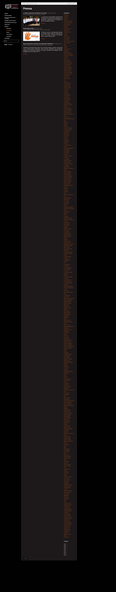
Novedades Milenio (68, 354)
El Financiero (66, 135)
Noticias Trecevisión (68, 340)
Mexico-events (67, 310)
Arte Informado (67, 38)
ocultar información (71, 3)
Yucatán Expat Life (67, 518)
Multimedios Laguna (68, 321)
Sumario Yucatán (67, 456)
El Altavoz (66, 126)
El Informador (66, 142)
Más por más (66, 297)
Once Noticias (66, 357)
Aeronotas (66, 19)
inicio (24, 3)
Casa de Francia (67, 70)
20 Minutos (66, 16)
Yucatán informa (67, 521)
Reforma (65, 407)
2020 (65, 544)
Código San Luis (67, 86)
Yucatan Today (67, 529)
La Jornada (66, 266)
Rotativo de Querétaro (68, 428)
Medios (6, 26)
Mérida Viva (66, 306)
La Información (67, 264)
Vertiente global (67, 487)
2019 (65, 545)
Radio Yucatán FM (67, 402)
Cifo (64, 80)
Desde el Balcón (67, 107)
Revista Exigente (67, 414)
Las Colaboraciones (68, 283)
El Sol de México (67, 162)
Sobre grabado (67, 450)
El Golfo (65, 137)
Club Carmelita (67, 84)
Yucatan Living (67, 526)
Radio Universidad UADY (69, 400)
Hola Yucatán (66, 231)
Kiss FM (65, 255)
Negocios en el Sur (68, 329)
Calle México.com (67, 61)
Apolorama (66, 30)
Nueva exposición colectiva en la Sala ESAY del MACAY (38, 43)
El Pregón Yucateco (68, 156)
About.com (66, 18)
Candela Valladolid (68, 67)
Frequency (66, 204)
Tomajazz (66, 473)
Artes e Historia (67, 42)
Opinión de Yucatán (68, 359)
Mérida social (66, 304)
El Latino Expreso (67, 145)
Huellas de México (67, 235)
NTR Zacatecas (67, 355)
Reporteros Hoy (67, 411)
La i (64, 262)
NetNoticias (66, 331)
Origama (65, 365)
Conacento (66, 90)
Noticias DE (66, 337)
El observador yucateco (68, 148)
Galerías (8, 36)
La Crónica (66, 258)
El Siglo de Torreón (68, 160)
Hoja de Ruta (66, 230)
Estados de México (67, 180)
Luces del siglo (67, 295)
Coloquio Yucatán (67, 87)
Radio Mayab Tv (67, 399)
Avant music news (67, 49)
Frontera (65, 205)
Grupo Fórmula (67, 224)
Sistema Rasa (66, 448)
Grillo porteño (66, 222)
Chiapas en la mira (67, 73)
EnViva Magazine (67, 174)
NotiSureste (66, 352)
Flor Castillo (66, 200)
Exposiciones (8, 15)
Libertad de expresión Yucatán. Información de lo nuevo (69, 288)
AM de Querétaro (67, 28)
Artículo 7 (66, 45)
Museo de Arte (67, 324)
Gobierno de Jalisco (68, 218)
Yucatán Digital (67, 514)
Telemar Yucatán (67, 464)
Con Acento (66, 89)
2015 (65, 550)
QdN (65, 396)
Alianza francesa (67, 24)
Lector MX (66, 284)
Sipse (65, 447)
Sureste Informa (67, 458)
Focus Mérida (66, 202)
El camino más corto (68, 128)
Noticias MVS (66, 338)
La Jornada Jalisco (67, 267)
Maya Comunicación (68, 300)
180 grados (66, 14)
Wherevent (66, 496)
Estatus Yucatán (67, 182)
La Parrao (66, 270)
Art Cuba (65, 33)
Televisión (9, 34)
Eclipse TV (66, 123)
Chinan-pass (66, 76)
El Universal (66, 165)
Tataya (65, 459)
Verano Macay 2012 (28, 28)
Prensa (9, 30)
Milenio (65, 318)
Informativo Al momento (68, 244)
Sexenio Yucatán (67, 438)
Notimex (65, 349)
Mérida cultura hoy (67, 303)
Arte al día (66, 35)
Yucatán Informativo (68, 523)
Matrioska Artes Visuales (69, 298)
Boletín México (67, 52)
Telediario (66, 462)
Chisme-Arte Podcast (10, 20)
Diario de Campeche (68, 109)
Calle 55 (65, 58)
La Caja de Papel (67, 256)
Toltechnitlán (66, 472)
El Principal (66, 157)
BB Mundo (66, 50)
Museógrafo (66, 328)
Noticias (8, 28)
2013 (65, 553)
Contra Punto (66, 97)
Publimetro (66, 388)
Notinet (65, 351)
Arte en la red (66, 36)
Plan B (65, 374)
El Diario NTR (66, 134)
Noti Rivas (66, 335)
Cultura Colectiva (67, 103)
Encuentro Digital (67, 171)
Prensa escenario (67, 379)
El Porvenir (66, 154)
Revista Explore (67, 416)
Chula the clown (67, 78)
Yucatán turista (67, 531)
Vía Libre (65, 489)
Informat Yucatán (67, 241)
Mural (65, 323)
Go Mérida (66, 216)
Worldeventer (66, 498)
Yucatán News (67, 527)
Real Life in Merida (67, 403)
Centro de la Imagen (68, 72)
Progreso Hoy (66, 383)
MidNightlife (66, 317)
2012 (65, 555)
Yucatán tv (66, 532)
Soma (65, 453)
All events (66, 27)
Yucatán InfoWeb (67, 524)
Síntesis (65, 445)
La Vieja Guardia (67, 280)
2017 (65, 548)
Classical (66, 81)
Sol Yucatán (66, 452)
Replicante (66, 408)
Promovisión (66, 385)
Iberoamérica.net (67, 236)
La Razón (66, 275)
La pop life (66, 273)
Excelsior (66, 190)
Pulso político (66, 393)
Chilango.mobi (67, 75)
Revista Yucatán (67, 425)
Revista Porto (66, 422)
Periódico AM (66, 372)
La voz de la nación (68, 281)
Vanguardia (66, 483)
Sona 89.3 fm (66, 455)
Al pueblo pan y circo (68, 22)
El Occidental (66, 151)
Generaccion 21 (67, 211)
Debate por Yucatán (68, 104)
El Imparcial (66, 140)
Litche (65, 293)
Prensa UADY (66, 380)
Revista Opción (67, 421)
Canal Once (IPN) (67, 64)
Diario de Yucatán (67, 111)
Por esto (65, 376)
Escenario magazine (68, 176)
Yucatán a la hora (67, 503)
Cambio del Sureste (68, 63)
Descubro (66, 106)
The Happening (67, 469)
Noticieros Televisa (67, 348)
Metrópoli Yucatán (67, 307)
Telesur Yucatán (67, 465)
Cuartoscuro (66, 101)
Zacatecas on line (67, 534)
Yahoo (65, 500)
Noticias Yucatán (67, 341)
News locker (66, 332)
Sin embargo (66, 444)
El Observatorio (67, 149)
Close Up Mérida (67, 83)
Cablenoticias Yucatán (68, 55)
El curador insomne (68, 129)
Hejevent (65, 227)
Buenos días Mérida (68, 53)
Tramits (65, 475)
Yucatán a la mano (67, 504)
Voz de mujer (66, 493)
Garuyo (65, 210)
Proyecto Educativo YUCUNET (10, 18)
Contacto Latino (67, 95)
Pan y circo (66, 368)
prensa (31, 3)
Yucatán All (66, 512)
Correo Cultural (67, 100)
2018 (65, 546)
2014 (65, 552)
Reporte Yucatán (67, 410)
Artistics (65, 47)
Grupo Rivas (66, 225)
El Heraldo (66, 138)
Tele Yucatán (66, 461)
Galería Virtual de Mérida (69, 208)
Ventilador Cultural (67, 484)
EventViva (66, 188)
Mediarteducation (67, 301)
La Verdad (66, 278)
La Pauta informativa (68, 272)
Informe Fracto (67, 247)
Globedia (66, 213)
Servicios (7, 24)
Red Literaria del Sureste (69, 405)
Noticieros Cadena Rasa (69, 346)
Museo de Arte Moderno (69, 326)
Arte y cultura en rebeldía (69, 41)
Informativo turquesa (68, 245)
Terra (65, 467)
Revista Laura (66, 419)
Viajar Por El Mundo (68, 490)
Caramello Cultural (67, 69)
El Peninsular (66, 152)
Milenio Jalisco (67, 320)
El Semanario (66, 159)
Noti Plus (65, 334)
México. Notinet (67, 312)
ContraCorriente (67, 98)
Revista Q (66, 424)
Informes (7, 38)
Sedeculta (66, 431)
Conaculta (66, 92)
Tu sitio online (66, 478)
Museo (6, 13)
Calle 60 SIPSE (67, 59)
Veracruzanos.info (67, 486)
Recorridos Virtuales (10, 22)
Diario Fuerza (66, 117)
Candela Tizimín (67, 66)
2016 (65, 549)
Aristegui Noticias (67, 32)
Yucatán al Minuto (67, 510)
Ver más (43, 23)
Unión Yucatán (67, 479)
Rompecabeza (67, 427)
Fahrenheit (66, 191)
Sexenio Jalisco (67, 436)
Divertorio (66, 121)
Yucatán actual (67, 506)
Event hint (66, 187)
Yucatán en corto (67, 515)
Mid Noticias (66, 315)
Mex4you (66, 309)
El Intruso (66, 143)
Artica (65, 44)
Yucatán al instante (68, 509)
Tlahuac (65, 470)
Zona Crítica (66, 537)
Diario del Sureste (67, 112)
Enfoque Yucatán (67, 173)
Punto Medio (66, 394)
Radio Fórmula (67, 397)
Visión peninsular (67, 492)
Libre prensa (66, 290)
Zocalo (65, 535)
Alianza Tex (66, 25)
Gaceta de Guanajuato (68, 207)
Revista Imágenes (67, 417)
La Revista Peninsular (68, 276)
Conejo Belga (66, 94)
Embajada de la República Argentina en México (68, 168)
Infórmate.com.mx (67, 242)
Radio (7, 32)
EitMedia (65, 125)
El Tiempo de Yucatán (68, 163)
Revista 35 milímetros (68, 413)
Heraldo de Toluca (67, 228)
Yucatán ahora (67, 507)
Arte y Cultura (66, 39)
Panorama (66, 369)
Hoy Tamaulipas (67, 233)
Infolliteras (66, 239)
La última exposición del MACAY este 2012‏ (34, 13)
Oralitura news (67, 360)
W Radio (35, 3)
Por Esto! (65, 377)
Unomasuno (66, 481)
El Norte (65, 146)
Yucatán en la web (67, 517)
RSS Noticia (66, 430)
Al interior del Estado (68, 21)
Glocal (65, 214)
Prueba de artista (67, 386)
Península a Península (68, 371)
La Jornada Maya (67, 269)
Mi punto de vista (67, 314)
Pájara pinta (66, 366)
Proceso (65, 382)
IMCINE (65, 238)
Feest (65, 193)
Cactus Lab (66, 56)
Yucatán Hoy (66, 520)
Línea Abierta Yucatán (68, 292)
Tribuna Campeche (68, 476)
